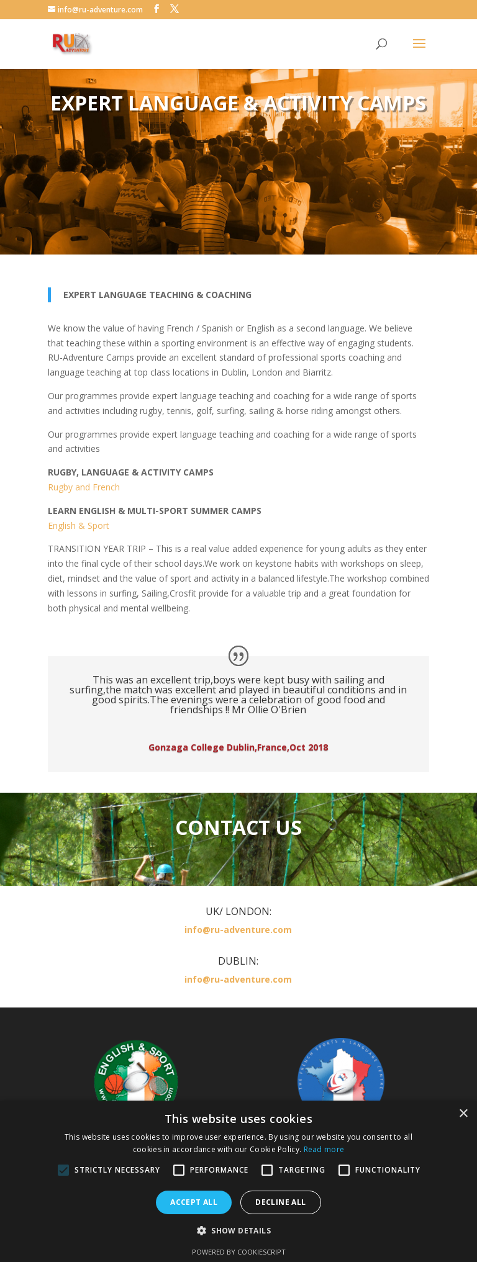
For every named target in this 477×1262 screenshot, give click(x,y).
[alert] (238, 1181)
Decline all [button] (280, 1202)
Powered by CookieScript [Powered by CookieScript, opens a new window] (239, 1251)
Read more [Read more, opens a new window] (324, 1149)
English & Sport (78, 525)
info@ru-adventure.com (238, 929)
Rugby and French (84, 487)
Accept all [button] (193, 1202)
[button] (238, 1231)
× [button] (463, 1114)
